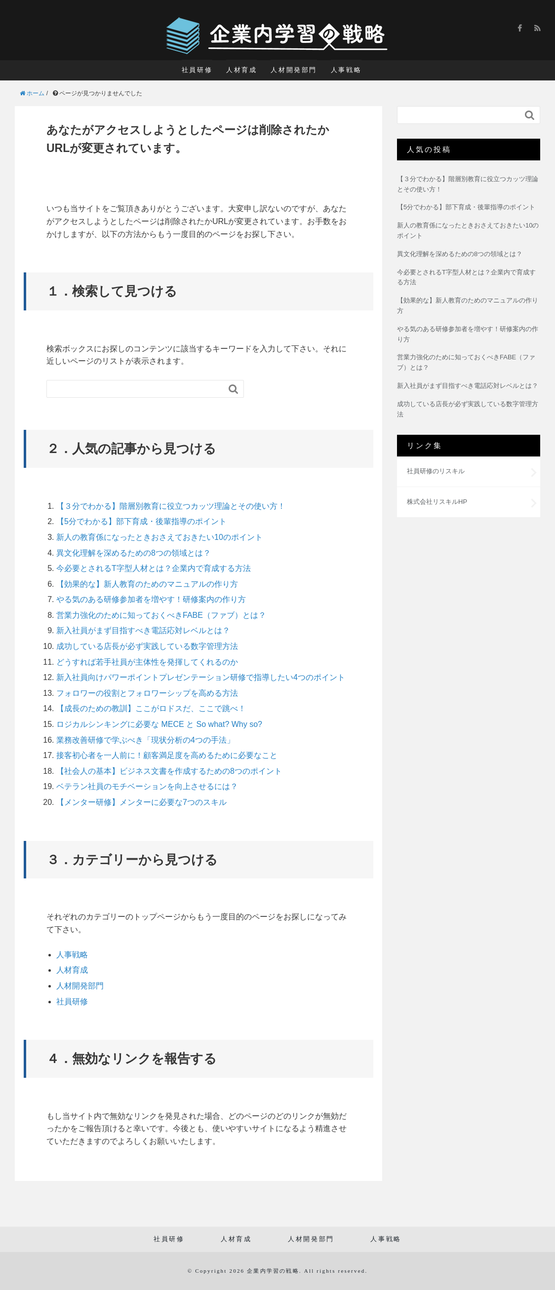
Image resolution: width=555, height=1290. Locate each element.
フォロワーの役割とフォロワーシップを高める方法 (147, 693)
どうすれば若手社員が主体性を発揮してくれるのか (147, 662)
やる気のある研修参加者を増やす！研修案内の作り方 (151, 599)
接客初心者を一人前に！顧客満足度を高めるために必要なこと (167, 755)
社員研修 (197, 70)
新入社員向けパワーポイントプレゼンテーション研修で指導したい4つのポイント (200, 677)
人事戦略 (346, 70)
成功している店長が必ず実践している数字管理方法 (147, 646)
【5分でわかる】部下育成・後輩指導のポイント (141, 521)
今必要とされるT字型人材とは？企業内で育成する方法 (153, 568)
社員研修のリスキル (436, 471)
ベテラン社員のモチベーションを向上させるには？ (147, 786)
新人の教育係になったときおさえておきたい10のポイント (159, 537)
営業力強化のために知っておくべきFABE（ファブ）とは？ (161, 615)
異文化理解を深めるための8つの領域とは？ (133, 553)
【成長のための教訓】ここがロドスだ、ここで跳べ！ (151, 708)
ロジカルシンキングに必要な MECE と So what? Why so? (159, 724)
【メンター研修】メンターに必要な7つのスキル (141, 802)
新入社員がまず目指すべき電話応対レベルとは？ (143, 630)
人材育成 (241, 70)
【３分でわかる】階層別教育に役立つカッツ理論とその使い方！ (170, 506)
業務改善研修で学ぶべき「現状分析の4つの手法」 (145, 740)
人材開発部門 (294, 70)
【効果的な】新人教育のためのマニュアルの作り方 (147, 584)
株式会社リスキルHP (437, 501)
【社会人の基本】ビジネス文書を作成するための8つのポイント (169, 771)
